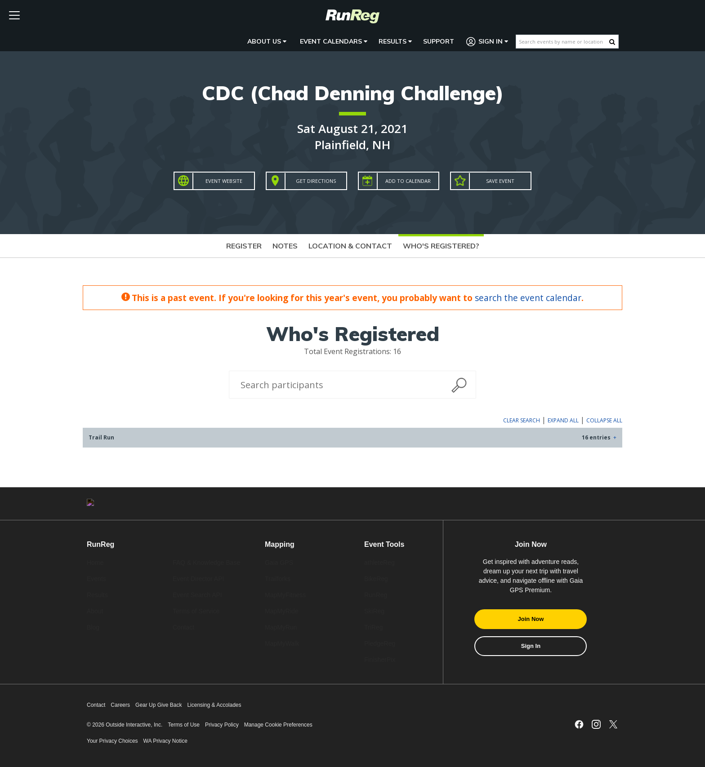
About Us (266, 41)
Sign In (487, 41)
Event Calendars (333, 41)
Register (244, 245)
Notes (285, 245)
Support (438, 41)
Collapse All (604, 420)
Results (395, 41)
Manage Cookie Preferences (278, 725)
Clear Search (521, 420)
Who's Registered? (441, 245)
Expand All (563, 420)
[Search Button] (612, 41)
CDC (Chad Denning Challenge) (353, 92)
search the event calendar (528, 298)
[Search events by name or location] (562, 41)
